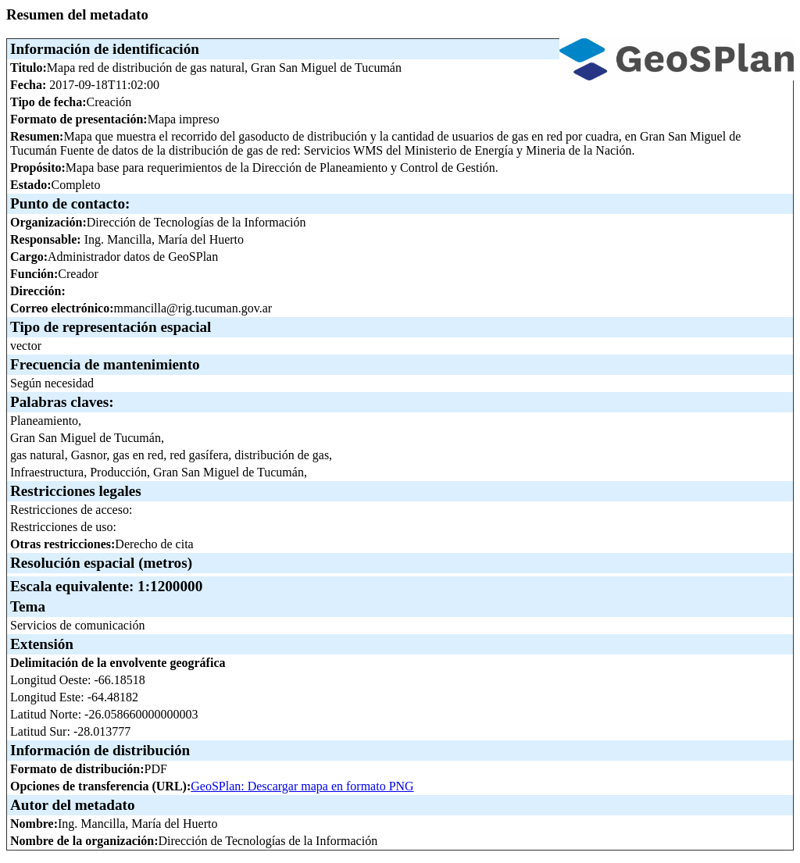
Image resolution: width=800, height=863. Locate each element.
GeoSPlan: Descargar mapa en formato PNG (302, 786)
